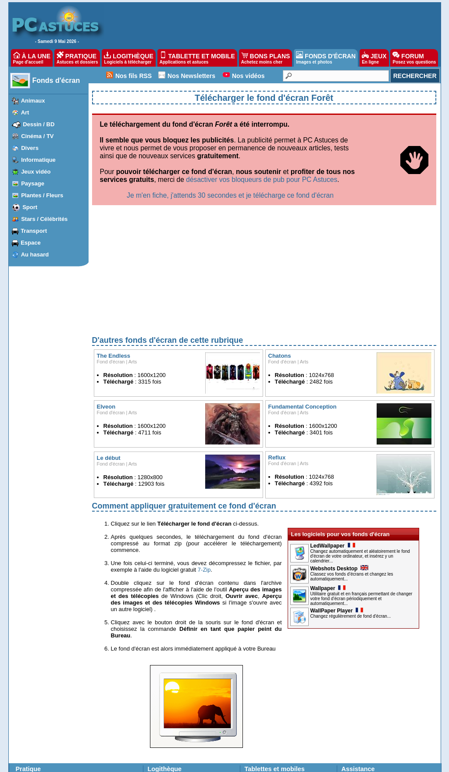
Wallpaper (328, 497)
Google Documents (111, 710)
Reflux (277, 366)
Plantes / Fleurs (42, 195)
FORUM (414, 57)
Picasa (97, 742)
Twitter (63, 742)
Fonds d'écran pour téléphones (281, 709)
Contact (241, 763)
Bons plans (258, 728)
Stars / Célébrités (44, 219)
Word (95, 686)
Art (25, 112)
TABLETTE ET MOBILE (197, 57)
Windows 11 (31, 686)
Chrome (64, 710)
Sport (29, 207)
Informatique (38, 160)
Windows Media (107, 750)
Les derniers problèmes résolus (378, 686)
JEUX (374, 57)
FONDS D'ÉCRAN (326, 57)
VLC (22, 742)
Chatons (279, 264)
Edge (61, 702)
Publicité (127, 763)
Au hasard (35, 254)
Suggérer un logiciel (171, 701)
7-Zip (204, 478)
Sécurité (98, 734)
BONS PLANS (265, 57)
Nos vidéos (248, 75)
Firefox (63, 718)
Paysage (32, 183)
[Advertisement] (264, 181)
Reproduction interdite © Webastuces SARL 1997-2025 (320, 763)
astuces (297, 686)
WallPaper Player (336, 519)
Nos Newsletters (191, 75)
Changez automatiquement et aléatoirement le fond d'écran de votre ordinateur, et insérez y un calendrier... (360, 464)
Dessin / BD (38, 124)
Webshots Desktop (339, 477)
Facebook (66, 750)
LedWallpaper (332, 454)
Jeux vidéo (35, 171)
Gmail (62, 726)
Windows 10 (31, 694)
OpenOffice (102, 702)
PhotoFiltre (30, 750)
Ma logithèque (164, 709)
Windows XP (32, 726)
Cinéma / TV (37, 136)
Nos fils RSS (133, 75)
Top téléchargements (172, 694)
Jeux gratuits (163, 743)
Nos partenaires (209, 763)
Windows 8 (30, 702)
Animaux (33, 100)
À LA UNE (31, 57)
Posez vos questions (366, 694)
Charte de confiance (88, 763)
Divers (30, 148)
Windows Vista (34, 718)
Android (64, 686)
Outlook (64, 734)
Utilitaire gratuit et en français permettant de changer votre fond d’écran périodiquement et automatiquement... (361, 507)
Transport (34, 231)
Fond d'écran (111, 270)
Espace (31, 242)
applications (271, 686)
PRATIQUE (77, 57)
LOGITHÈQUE (128, 57)
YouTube (99, 726)
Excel (95, 694)
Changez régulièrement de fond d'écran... (350, 524)
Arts (132, 270)
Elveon (106, 315)
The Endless (114, 264)
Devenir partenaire (164, 763)
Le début (109, 366)
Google (97, 718)
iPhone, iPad (70, 694)
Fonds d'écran (56, 80)
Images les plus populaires (179, 735)
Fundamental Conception (302, 315)
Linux (23, 734)
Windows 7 (30, 710)
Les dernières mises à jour (179, 686)
